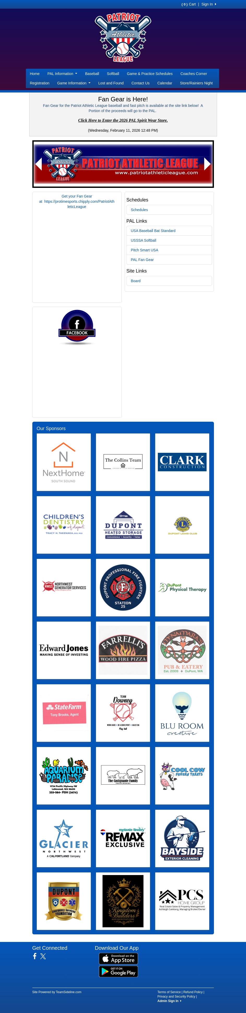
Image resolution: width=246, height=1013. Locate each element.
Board (136, 281)
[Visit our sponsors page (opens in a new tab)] (63, 462)
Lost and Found (111, 83)
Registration (40, 83)
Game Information (74, 83)
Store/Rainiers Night (196, 83)
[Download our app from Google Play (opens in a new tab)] (118, 971)
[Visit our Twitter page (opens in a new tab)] (45, 956)
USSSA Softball (143, 240)
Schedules (139, 210)
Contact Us (140, 83)
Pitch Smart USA (144, 250)
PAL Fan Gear (142, 260)
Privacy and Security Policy (176, 996)
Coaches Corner (194, 74)
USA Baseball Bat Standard (153, 231)
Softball (113, 74)
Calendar (164, 83)
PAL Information (62, 74)
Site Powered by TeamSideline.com (57, 992)
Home (35, 74)
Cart (189, 4)
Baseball (92, 74)
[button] (38, 164)
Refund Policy (193, 992)
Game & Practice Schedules (150, 74)
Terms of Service (169, 992)
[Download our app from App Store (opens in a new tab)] (118, 958)
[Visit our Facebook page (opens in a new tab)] (36, 956)
